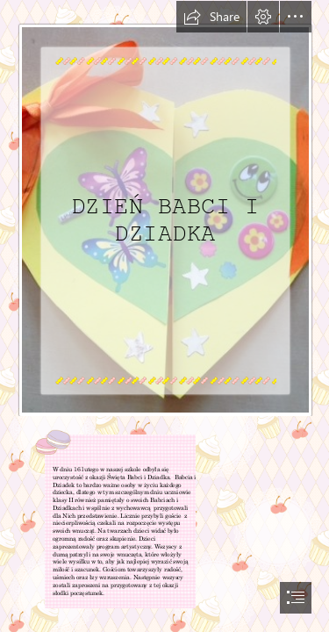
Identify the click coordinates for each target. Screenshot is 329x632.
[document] (164, 316)
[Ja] (164, 208)
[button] (211, 16)
